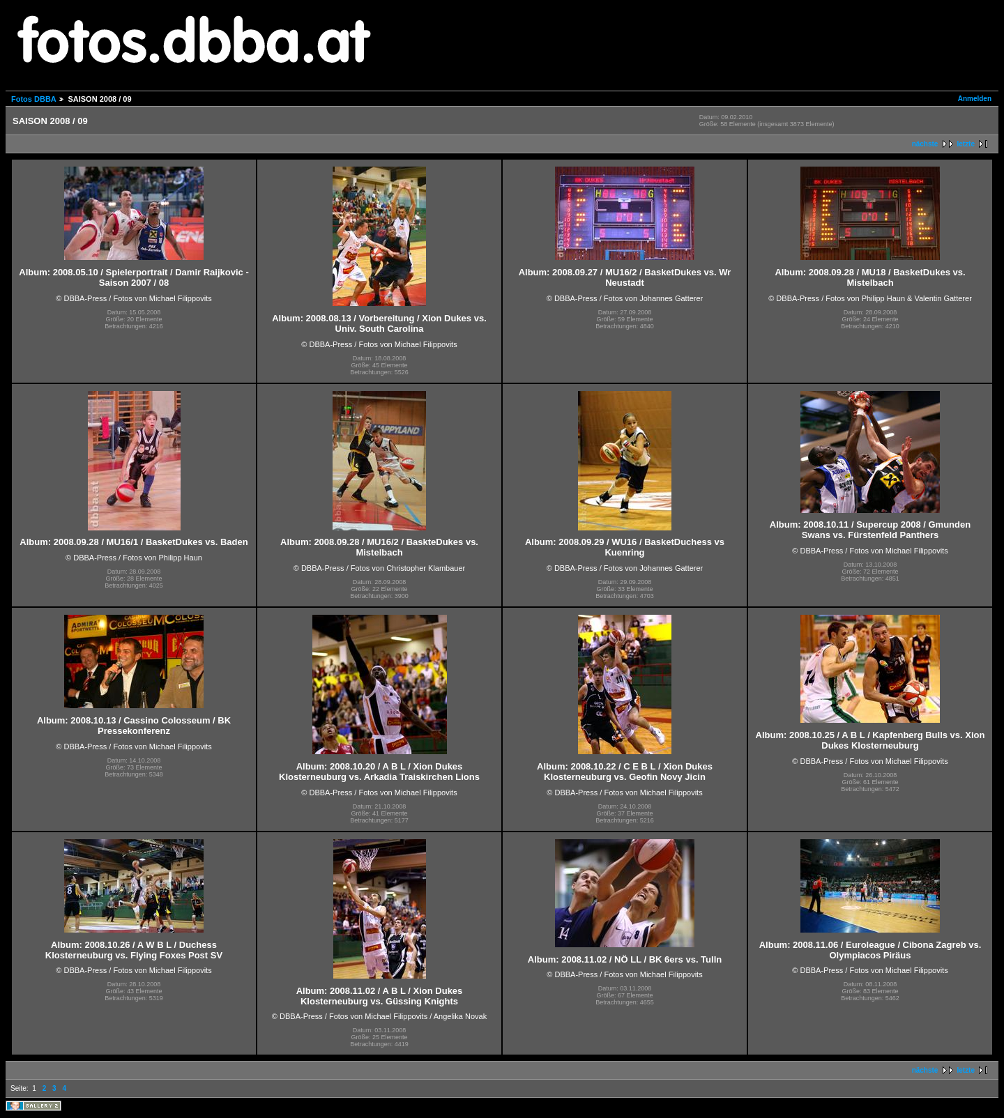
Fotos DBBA (33, 99)
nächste (925, 144)
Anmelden (974, 98)
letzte (966, 144)
